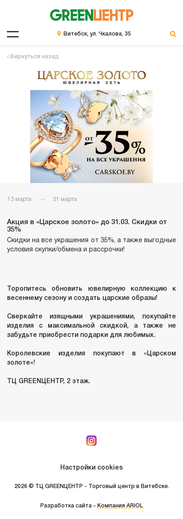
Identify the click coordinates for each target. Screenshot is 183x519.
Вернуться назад (33, 56)
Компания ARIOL (120, 505)
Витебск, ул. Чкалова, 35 (97, 34)
